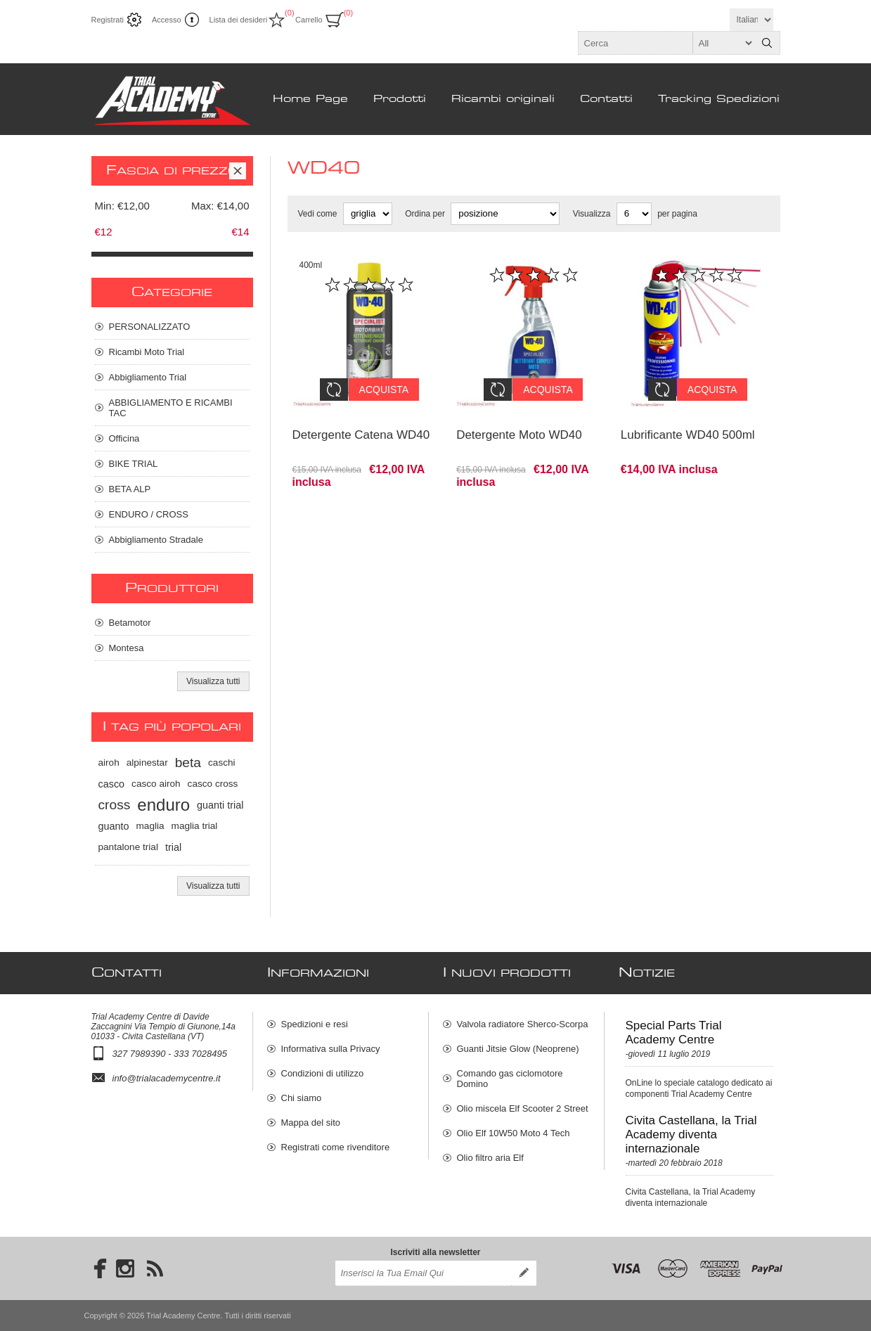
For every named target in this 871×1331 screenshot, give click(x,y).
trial (173, 847)
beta (188, 762)
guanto (113, 826)
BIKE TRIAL (133, 463)
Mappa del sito (311, 1122)
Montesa (126, 648)
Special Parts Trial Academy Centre (674, 1032)
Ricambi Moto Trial (147, 352)
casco (111, 784)
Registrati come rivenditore (335, 1147)
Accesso (166, 19)
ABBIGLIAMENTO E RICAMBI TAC (171, 407)
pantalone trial (128, 847)
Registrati (107, 19)
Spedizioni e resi (314, 1024)
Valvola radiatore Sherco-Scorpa (522, 1024)
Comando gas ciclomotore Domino (510, 1078)
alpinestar (147, 762)
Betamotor (130, 622)
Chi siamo (301, 1098)
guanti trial (220, 805)
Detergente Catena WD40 (361, 424)
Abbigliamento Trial (148, 377)
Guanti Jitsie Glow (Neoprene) (518, 1048)
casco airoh (156, 783)
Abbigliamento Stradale (156, 539)
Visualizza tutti (213, 681)
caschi (222, 762)
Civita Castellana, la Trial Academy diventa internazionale (691, 1134)
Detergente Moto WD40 (519, 424)
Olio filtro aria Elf (490, 1157)
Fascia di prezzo (172, 171)
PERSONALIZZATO (150, 326)
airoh (109, 762)
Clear (237, 170)
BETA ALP (130, 489)
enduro (163, 804)
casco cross (213, 783)
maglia (150, 826)
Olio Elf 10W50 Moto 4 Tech (513, 1133)
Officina (124, 438)
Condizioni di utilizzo (322, 1073)
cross (114, 804)
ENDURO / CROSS (148, 514)
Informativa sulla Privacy (330, 1048)
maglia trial (195, 826)
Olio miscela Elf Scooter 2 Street (522, 1108)
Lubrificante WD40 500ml (688, 424)
